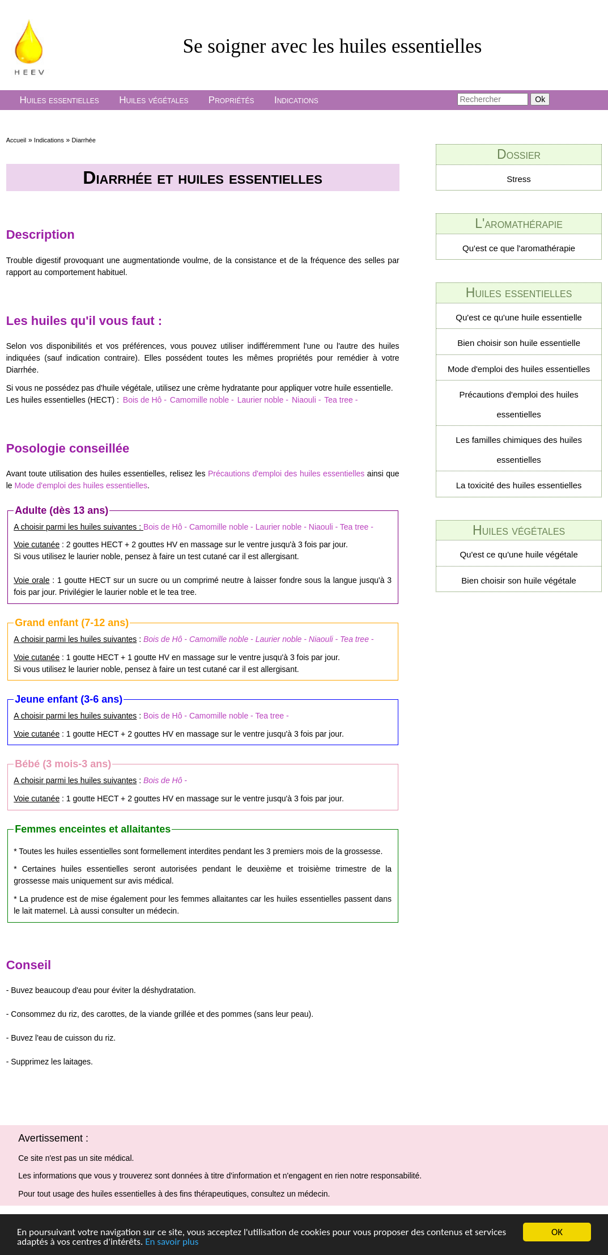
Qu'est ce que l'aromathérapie (518, 248)
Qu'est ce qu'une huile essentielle (519, 317)
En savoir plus (171, 1242)
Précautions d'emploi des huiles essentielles (286, 473)
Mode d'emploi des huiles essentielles (81, 485)
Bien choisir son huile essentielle (518, 343)
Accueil (16, 140)
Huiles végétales (153, 100)
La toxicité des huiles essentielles (519, 485)
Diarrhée (84, 140)
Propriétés (231, 100)
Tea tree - (341, 399)
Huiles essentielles (59, 100)
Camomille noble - (202, 399)
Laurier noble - (262, 399)
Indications (296, 100)
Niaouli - (306, 399)
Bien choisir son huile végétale (518, 580)
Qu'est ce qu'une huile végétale (518, 554)
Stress (519, 179)
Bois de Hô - (145, 399)
